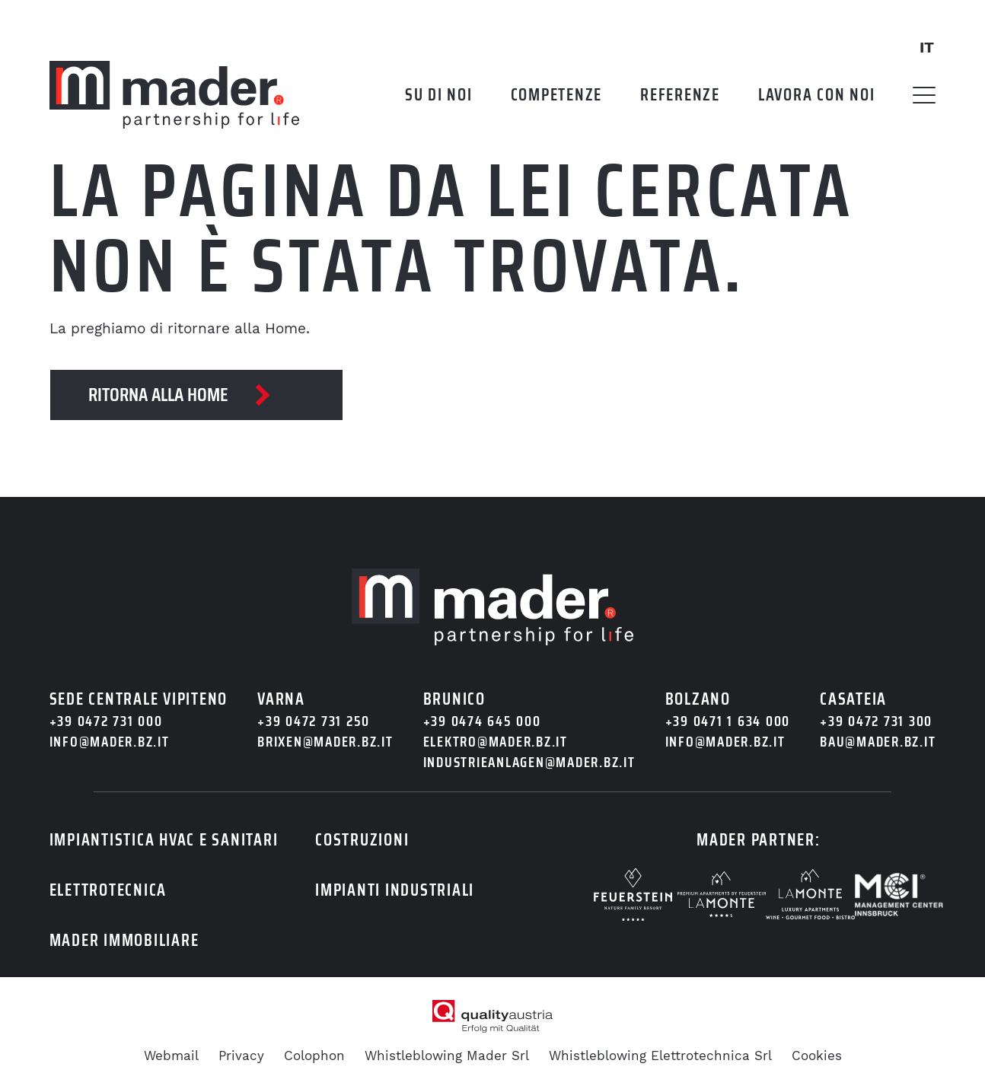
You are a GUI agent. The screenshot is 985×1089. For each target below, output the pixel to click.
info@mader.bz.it (109, 741)
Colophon (314, 1055)
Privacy (241, 1055)
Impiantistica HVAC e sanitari (164, 839)
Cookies (817, 1055)
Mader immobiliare (124, 940)
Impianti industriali (394, 890)
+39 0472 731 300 (876, 721)
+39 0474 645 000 (482, 721)
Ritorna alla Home (158, 394)
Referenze (680, 94)
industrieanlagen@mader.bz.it (529, 762)
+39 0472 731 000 (106, 721)
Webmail (171, 1055)
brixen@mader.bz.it (325, 741)
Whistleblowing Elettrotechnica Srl (660, 1055)
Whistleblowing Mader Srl (447, 1055)
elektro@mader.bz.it (495, 741)
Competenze (557, 94)
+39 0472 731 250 (313, 721)
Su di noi (439, 94)
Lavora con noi (816, 94)
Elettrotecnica (108, 890)
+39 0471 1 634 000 (728, 721)
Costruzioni (362, 839)
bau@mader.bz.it (878, 741)
